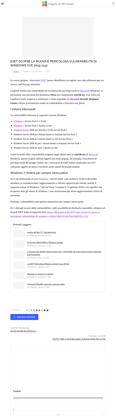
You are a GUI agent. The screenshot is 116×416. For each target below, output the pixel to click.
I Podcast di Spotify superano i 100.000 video (63, 277)
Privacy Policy (51, 387)
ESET (32, 79)
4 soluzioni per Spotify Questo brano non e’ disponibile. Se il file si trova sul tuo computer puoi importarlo (27, 257)
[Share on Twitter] (25, 306)
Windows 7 (11, 123)
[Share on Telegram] (35, 306)
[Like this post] (19, 306)
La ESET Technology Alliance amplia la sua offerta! (64, 254)
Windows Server (13, 132)
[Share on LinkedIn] (27, 306)
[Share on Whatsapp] (33, 306)
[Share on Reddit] (30, 306)
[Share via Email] (38, 306)
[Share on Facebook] (22, 306)
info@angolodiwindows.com (62, 374)
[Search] (114, 3)
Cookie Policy (65, 387)
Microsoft (71, 89)
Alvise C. (5, 71)
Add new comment (15, 313)
